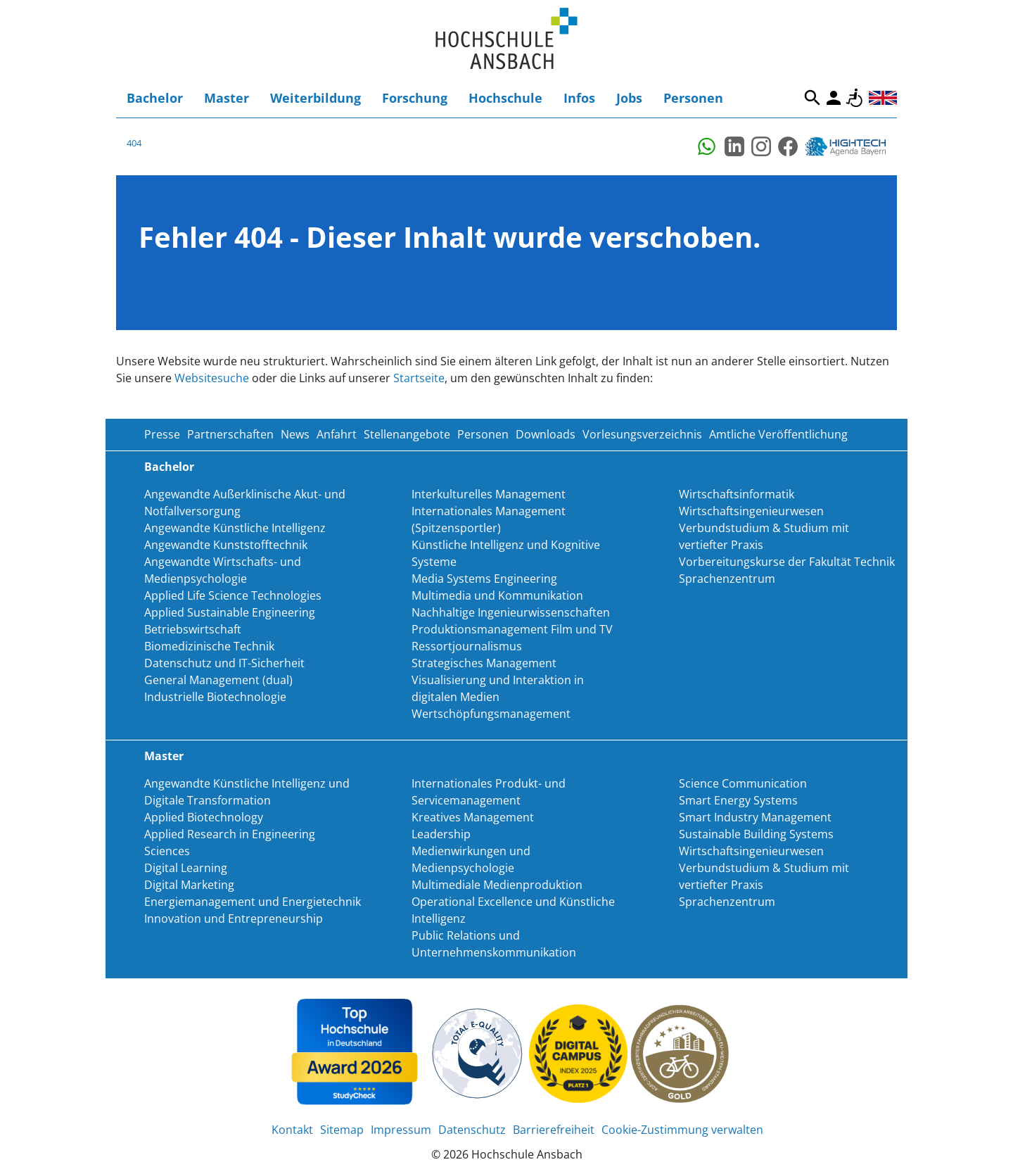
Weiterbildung (315, 97)
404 (134, 143)
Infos (579, 97)
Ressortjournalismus (467, 646)
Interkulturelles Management (489, 494)
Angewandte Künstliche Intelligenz (235, 528)
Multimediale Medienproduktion (497, 884)
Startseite (419, 378)
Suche (812, 98)
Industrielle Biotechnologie (215, 697)
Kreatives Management (473, 817)
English (883, 98)
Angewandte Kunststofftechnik (225, 545)
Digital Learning (185, 868)
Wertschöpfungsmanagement (491, 713)
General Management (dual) (218, 680)
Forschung (414, 97)
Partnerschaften (230, 434)
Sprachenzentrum (727, 578)
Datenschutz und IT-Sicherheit (224, 663)
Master (226, 97)
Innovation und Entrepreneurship (233, 918)
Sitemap (342, 1129)
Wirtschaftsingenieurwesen (751, 511)
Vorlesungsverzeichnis (642, 434)
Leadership (441, 834)
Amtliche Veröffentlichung (778, 434)
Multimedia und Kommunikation (497, 595)
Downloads (545, 434)
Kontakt (292, 1129)
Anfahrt (337, 434)
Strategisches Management (484, 663)
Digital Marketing (189, 884)
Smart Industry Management (755, 817)
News (295, 434)
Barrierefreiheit (854, 98)
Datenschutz (472, 1129)
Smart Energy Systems (738, 800)
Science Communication (743, 783)
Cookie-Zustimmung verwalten (682, 1129)
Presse (162, 434)
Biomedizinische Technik (209, 646)
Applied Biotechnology (203, 817)
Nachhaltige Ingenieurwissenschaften (511, 612)
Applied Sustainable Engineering (229, 612)
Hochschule (505, 97)
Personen (693, 97)
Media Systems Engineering (484, 578)
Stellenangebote (407, 434)
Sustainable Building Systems (756, 834)
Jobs (629, 97)
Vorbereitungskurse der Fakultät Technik (787, 561)
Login (833, 98)
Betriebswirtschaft (192, 629)
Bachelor (155, 97)
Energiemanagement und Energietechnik (252, 901)
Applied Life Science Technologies (232, 595)
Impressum (401, 1129)
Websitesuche (211, 378)
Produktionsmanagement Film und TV (512, 629)
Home (506, 39)
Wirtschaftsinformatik (736, 494)
